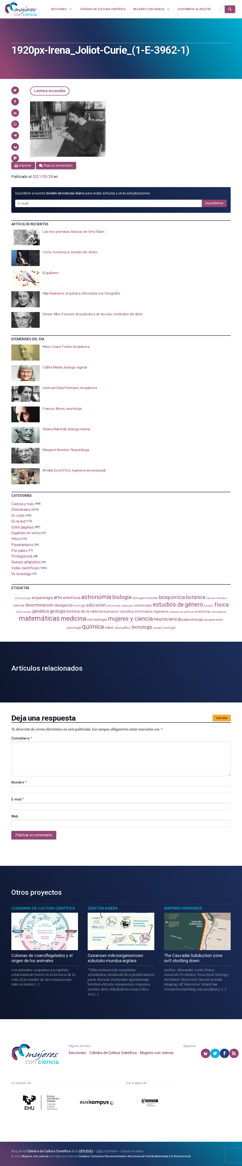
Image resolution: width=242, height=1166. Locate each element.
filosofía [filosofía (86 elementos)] (208, 605)
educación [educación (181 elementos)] (96, 605)
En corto (18, 515)
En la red (18, 521)
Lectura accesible (49, 91)
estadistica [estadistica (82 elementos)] (127, 605)
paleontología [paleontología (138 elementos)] (192, 619)
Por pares (19, 550)
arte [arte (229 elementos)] (58, 597)
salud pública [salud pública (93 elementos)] (122, 627)
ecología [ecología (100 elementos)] (80, 605)
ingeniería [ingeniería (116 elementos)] (160, 611)
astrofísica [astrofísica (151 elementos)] (71, 597)
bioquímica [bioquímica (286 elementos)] (172, 597)
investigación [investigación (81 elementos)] (219, 611)
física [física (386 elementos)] (221, 604)
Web (14, 816)
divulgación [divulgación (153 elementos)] (63, 605)
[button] (15, 90)
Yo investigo (21, 573)
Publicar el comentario (33, 835)
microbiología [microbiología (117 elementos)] (97, 619)
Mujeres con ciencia (156, 1053)
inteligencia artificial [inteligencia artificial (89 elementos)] (181, 611)
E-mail (17, 799)
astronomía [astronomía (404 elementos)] (96, 597)
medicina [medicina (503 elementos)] (73, 618)
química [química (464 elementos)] (93, 626)
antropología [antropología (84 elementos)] (23, 598)
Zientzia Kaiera (103, 908)
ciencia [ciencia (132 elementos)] (18, 605)
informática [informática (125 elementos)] (143, 611)
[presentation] (121, 238)
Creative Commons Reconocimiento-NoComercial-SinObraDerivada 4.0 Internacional (135, 1156)
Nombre (18, 782)
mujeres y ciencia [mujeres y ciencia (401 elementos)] (130, 618)
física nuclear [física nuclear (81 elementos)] (23, 611)
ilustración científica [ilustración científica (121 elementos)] (118, 612)
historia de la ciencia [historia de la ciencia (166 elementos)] (84, 611)
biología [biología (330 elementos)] (122, 597)
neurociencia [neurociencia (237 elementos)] (167, 619)
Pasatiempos (22, 544)
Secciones (77, 1053)
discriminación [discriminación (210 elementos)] (39, 605)
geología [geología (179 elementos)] (57, 611)
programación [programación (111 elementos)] (213, 619)
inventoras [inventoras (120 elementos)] (202, 611)
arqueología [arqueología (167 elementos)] (42, 597)
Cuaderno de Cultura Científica (43, 908)
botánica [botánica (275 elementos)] (196, 597)
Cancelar (222, 718)
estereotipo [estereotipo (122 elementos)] (143, 606)
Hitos (15, 539)
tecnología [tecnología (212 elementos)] (142, 627)
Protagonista (21, 556)
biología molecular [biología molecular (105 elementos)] (145, 598)
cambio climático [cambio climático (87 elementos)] (217, 598)
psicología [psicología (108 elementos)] (74, 627)
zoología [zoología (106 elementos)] (169, 627)
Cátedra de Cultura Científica (113, 1053)
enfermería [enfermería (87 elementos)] (113, 605)
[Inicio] (21, 9)
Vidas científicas (25, 568)
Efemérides (20, 509)
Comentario (21, 738)
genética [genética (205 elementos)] (40, 611)
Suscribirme (214, 203)
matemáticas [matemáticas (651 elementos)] (39, 618)
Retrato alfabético (26, 562)
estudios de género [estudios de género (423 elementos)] (178, 604)
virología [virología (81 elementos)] (157, 627)
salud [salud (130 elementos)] (109, 627)
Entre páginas (22, 527)
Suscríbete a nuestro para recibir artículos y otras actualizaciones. (82, 193)
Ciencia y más (22, 503)
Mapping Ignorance (183, 908)
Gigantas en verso (26, 533)
